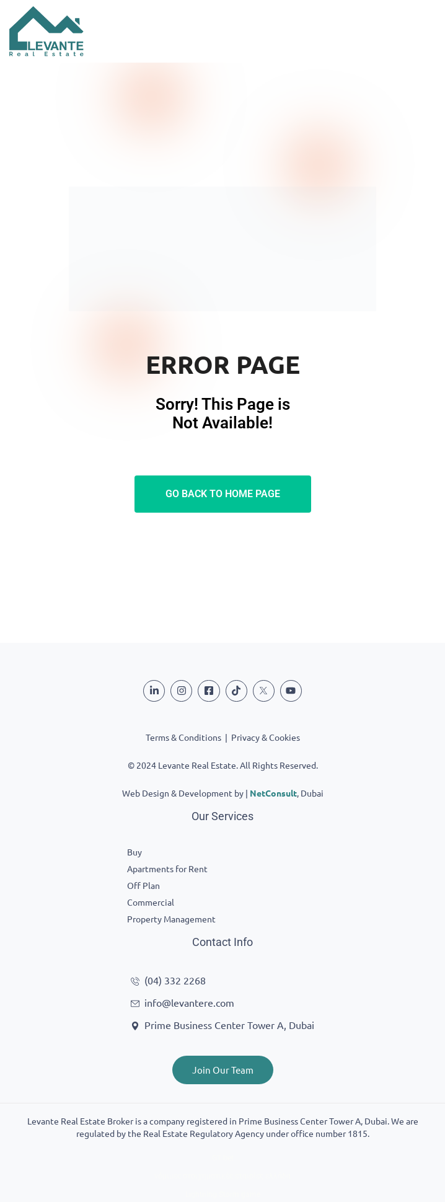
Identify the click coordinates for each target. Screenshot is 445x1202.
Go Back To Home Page (222, 494)
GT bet (223, 1158)
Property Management (171, 918)
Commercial (150, 902)
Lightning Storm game (222, 1194)
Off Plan (143, 885)
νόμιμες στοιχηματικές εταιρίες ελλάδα (222, 1176)
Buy (134, 851)
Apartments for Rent (167, 868)
